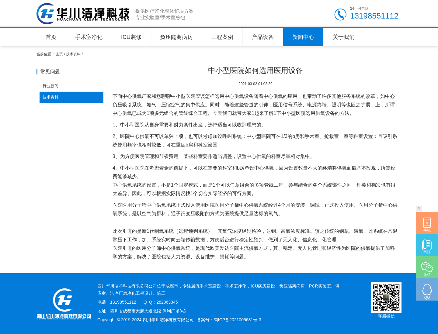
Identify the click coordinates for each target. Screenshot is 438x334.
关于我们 (344, 37)
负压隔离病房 (176, 37)
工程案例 (222, 37)
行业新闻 (50, 86)
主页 (59, 54)
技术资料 (73, 54)
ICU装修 (131, 37)
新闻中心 (303, 37)
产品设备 (263, 37)
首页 (51, 37)
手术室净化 (89, 37)
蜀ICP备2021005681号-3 (237, 319)
